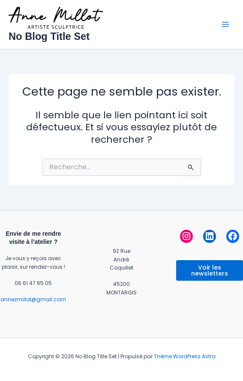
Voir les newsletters (209, 270)
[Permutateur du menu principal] (225, 24)
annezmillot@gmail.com (33, 299)
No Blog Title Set (49, 36)
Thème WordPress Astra (185, 356)
